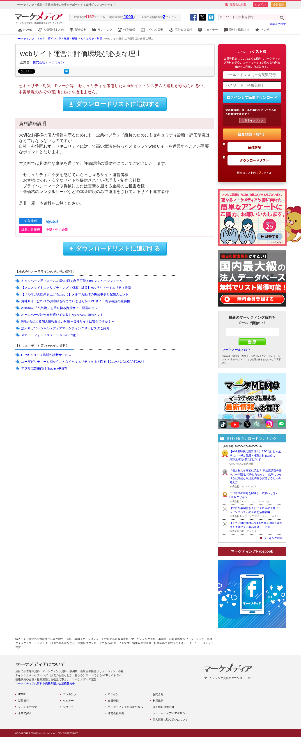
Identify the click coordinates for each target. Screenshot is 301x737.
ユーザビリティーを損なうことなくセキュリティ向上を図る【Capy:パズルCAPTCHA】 (83, 361)
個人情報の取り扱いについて (170, 719)
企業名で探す (278, 24)
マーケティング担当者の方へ (125, 707)
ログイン (260, 4)
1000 (128, 16)
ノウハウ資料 (155, 29)
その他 (265, 29)
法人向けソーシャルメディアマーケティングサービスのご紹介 (65, 328)
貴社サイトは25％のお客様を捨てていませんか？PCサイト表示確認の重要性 (75, 301)
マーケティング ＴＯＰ (30, 38)
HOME (27, 29)
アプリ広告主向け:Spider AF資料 (44, 368)
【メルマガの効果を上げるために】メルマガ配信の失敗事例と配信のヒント (75, 294)
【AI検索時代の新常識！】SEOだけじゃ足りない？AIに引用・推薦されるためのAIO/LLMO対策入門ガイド (255, 455)
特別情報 (129, 29)
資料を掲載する (239, 29)
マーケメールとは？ (236, 349)
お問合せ (158, 694)
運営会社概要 (238, 4)
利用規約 (158, 700)
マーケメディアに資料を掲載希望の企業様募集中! (45, 683)
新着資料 (81, 29)
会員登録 (278, 4)
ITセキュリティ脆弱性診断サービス (46, 355)
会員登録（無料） (251, 134)
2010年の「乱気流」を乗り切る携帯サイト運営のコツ (59, 308)
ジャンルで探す (27, 707)
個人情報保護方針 (163, 707)
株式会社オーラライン (48, 62)
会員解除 (254, 147)
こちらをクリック (252, 120)
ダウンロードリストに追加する (114, 104)
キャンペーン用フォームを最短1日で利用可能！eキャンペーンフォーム (72, 281)
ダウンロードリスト (254, 160)
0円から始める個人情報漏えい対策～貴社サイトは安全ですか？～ (68, 321)
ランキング (105, 29)
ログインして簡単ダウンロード (252, 97)
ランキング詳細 (273, 538)
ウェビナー (210, 29)
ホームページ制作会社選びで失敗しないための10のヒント (62, 314)
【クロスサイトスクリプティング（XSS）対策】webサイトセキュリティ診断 (76, 287)
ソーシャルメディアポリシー (170, 713)
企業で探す (25, 713)
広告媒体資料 (183, 29)
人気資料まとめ (53, 29)
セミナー (68, 700)
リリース (68, 707)
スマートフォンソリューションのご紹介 (49, 335)
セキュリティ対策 (91, 38)
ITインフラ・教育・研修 (63, 38)
